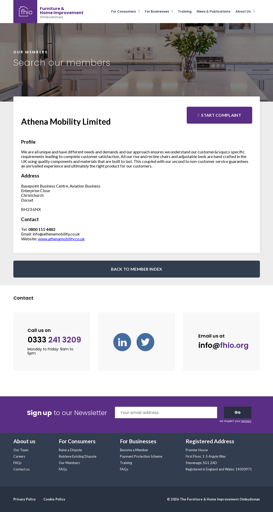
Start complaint (221, 115)
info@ (223, 345)
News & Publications (213, 11)
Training (185, 11)
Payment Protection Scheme (141, 456)
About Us (243, 11)
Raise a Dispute (70, 450)
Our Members (69, 463)
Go (237, 412)
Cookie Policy (54, 499)
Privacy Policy (24, 499)
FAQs (17, 463)
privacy (246, 421)
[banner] (48, 11)
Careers (19, 456)
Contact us (21, 469)
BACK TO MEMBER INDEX (136, 269)
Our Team (21, 450)
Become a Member (134, 450)
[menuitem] (128, 11)
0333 (54, 340)
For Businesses (157, 11)
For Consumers (123, 11)
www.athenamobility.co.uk (61, 238)
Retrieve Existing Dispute (77, 456)
